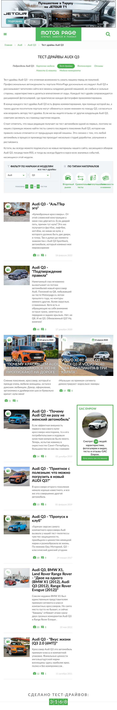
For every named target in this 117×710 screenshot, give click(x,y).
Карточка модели (45, 66)
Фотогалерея (84, 66)
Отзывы (98, 66)
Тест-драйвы (66, 66)
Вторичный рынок (68, 180)
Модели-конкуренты (70, 70)
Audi (16, 175)
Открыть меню (5, 37)
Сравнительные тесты (83, 180)
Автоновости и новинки (107, 180)
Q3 (40, 175)
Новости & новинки (46, 70)
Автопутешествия (97, 179)
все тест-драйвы (47, 169)
